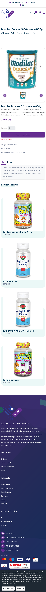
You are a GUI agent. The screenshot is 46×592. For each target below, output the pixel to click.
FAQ (2, 517)
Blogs (3, 471)
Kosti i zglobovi (6, 492)
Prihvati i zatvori (8, 588)
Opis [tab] (3, 162)
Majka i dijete (5, 484)
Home (4, 33)
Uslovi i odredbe (6, 463)
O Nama (4, 459)
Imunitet (4, 504)
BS (22, 5)
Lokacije (4, 525)
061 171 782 (30, 2)
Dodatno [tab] (10, 162)
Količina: (4, 128)
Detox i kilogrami (7, 488)
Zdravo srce (5, 496)
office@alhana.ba (9, 542)
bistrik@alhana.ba (16, 2)
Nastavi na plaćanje (23, 135)
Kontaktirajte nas (7, 521)
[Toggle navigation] (44, 13)
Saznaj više (20, 588)
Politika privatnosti (7, 467)
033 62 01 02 (8, 533)
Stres (3, 500)
